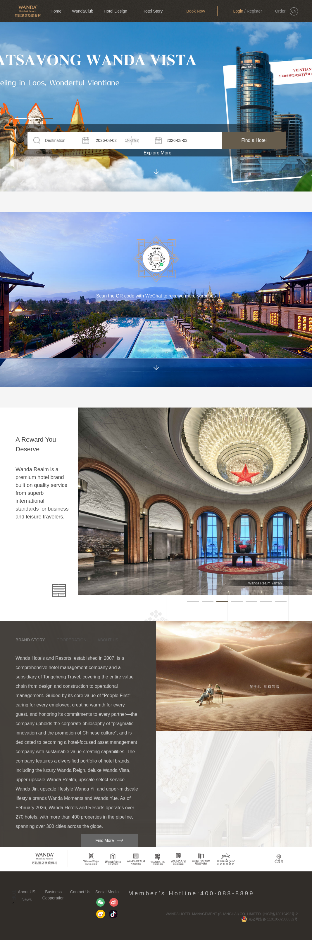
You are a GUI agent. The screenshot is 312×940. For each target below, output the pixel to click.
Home (56, 11)
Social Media (107, 891)
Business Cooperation (53, 894)
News (26, 899)
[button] (21, 118)
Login (238, 11)
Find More (104, 840)
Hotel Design (115, 11)
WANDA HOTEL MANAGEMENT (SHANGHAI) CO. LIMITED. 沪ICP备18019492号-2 (232, 914)
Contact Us (80, 891)
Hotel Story (152, 11)
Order (280, 11)
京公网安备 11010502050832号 (269, 919)
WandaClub (82, 11)
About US (26, 891)
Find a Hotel (253, 140)
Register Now (254, 15)
